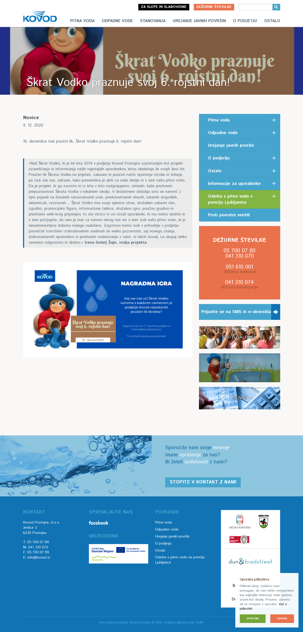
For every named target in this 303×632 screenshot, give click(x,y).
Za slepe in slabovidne (164, 6)
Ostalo (272, 21)
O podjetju (245, 21)
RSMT (200, 622)
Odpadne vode (117, 21)
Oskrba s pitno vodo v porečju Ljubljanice (230, 199)
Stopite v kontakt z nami (203, 482)
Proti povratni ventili (229, 215)
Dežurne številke (214, 6)
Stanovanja (153, 21)
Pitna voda (82, 21)
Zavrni (282, 618)
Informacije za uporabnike (234, 184)
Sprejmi (253, 618)
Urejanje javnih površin (199, 21)
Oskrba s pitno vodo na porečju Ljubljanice (180, 560)
